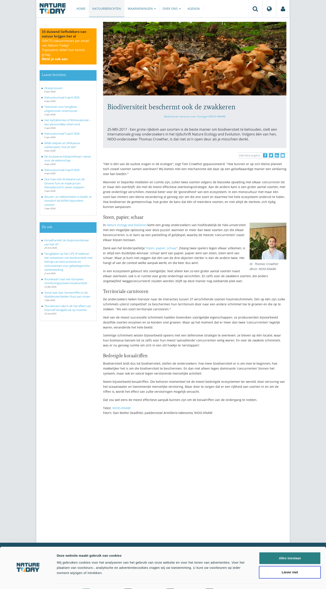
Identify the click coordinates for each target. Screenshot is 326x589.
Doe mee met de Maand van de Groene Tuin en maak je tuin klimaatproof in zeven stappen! (64, 183)
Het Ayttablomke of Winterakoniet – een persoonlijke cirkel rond (67, 122)
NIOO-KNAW (121, 408)
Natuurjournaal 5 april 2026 (61, 133)
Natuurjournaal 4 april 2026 (61, 170)
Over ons (172, 8)
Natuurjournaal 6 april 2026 (61, 97)
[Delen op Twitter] (271, 155)
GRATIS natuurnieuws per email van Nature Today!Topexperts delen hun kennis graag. (65, 50)
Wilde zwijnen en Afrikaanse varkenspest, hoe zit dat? (62, 145)
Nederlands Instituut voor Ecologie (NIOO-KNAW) (194, 116)
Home (81, 8)
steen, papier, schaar (161, 248)
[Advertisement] (195, 456)
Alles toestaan (290, 546)
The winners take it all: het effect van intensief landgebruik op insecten (67, 308)
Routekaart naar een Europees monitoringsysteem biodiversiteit (65, 281)
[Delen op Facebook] (265, 155)
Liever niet (290, 560)
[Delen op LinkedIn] (277, 155)
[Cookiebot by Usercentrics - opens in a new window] (28, 580)
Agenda (193, 8)
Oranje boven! (53, 88)
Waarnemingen (142, 8)
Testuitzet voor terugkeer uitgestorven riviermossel (60, 109)
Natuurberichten (106, 8)
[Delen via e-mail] (283, 155)
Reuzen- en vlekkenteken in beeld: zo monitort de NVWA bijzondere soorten (68, 201)
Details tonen (234, 580)
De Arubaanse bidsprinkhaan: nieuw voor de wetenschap (67, 158)
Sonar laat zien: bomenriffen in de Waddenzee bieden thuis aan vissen (67, 295)
